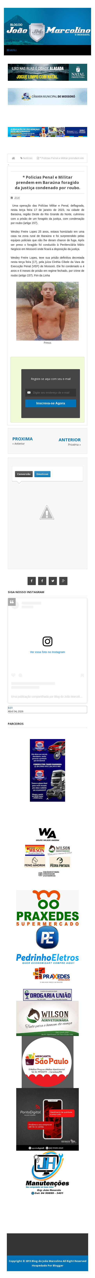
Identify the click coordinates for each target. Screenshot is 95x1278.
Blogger (58, 1265)
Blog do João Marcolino (47, 1261)
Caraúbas (14, 715)
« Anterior (18, 443)
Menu (12, 50)
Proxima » (74, 444)
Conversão (23, 474)
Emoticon (42, 474)
